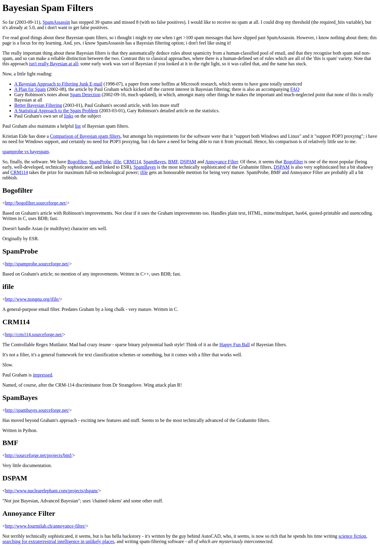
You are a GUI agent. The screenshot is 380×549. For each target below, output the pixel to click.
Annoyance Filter (221, 161)
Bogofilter (77, 161)
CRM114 (132, 161)
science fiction (352, 536)
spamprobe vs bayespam (25, 151)
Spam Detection (85, 94)
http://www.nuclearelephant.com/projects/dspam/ (51, 490)
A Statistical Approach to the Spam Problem (56, 110)
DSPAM (188, 161)
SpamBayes (154, 161)
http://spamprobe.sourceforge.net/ (37, 263)
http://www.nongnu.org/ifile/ (32, 299)
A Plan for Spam (30, 89)
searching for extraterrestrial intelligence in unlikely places (58, 541)
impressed (42, 374)
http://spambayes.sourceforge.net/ (37, 410)
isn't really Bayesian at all (53, 63)
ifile (117, 161)
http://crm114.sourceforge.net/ (34, 334)
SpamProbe (100, 161)
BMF (173, 161)
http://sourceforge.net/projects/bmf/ (38, 455)
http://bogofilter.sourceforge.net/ (36, 202)
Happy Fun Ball (234, 344)
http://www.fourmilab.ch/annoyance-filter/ (45, 526)
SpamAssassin (56, 22)
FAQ (295, 89)
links (68, 115)
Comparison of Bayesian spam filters (85, 136)
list (78, 126)
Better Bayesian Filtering (38, 105)
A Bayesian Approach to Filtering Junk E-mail (58, 83)
